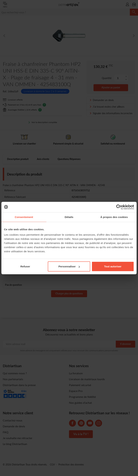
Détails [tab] (69, 216)
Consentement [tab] (24, 216)
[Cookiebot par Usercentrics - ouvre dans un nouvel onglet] (119, 206)
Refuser (25, 266)
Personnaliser (69, 266)
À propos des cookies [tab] (114, 216)
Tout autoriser (112, 266)
